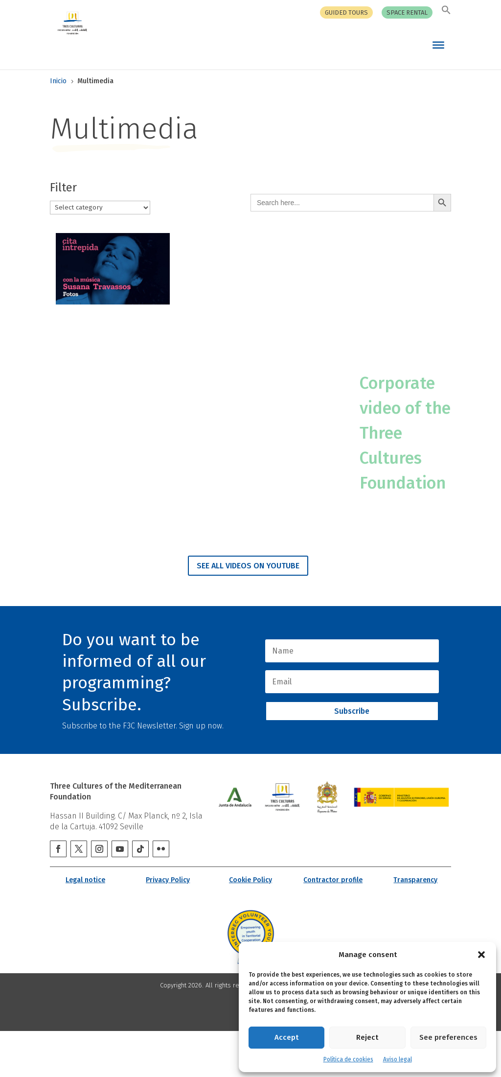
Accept (286, 1037)
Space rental (407, 12)
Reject (367, 1037)
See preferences (448, 1037)
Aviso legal (397, 1059)
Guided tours (346, 12)
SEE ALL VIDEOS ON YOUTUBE (248, 611)
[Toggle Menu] (438, 44)
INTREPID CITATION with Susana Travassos (107, 342)
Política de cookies (348, 1059)
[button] (481, 955)
